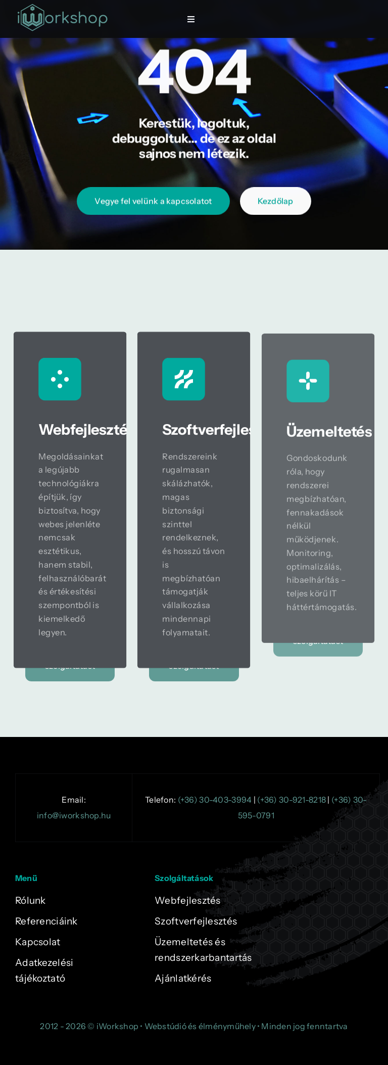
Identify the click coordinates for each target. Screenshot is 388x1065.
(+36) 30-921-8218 (291, 800)
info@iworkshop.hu (74, 815)
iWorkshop (117, 1026)
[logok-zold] (62, 7)
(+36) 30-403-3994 (215, 800)
